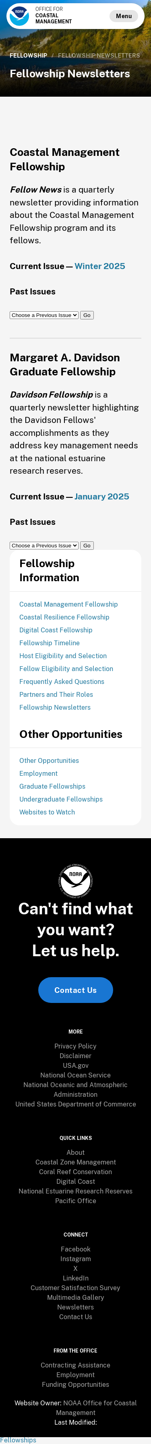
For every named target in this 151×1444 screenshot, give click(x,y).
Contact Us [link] (75, 990)
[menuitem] (75, 1046)
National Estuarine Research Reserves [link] (75, 1191)
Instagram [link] (75, 1259)
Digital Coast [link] (75, 1181)
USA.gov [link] (76, 1065)
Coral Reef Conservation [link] (75, 1172)
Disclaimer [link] (75, 1056)
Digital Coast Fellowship (56, 630)
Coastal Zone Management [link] (75, 1162)
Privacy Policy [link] (75, 1046)
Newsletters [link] (75, 1307)
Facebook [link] (76, 1249)
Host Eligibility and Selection (63, 656)
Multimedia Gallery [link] (75, 1297)
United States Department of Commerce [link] (75, 1104)
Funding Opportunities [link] (75, 1384)
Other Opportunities (49, 760)
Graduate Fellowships (52, 786)
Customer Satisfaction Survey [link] (75, 1288)
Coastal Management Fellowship (68, 604)
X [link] (75, 1268)
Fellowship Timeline (49, 643)
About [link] (75, 1152)
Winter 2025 (99, 266)
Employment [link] (75, 1375)
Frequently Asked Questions (61, 682)
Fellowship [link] (28, 55)
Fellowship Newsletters (55, 707)
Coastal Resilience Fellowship (64, 617)
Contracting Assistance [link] (75, 1365)
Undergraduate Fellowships (61, 799)
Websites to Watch (47, 812)
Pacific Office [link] (75, 1201)
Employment (38, 773)
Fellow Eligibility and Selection (66, 669)
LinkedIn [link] (76, 1278)
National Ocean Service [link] (75, 1075)
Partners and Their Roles (56, 694)
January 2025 (101, 496)
